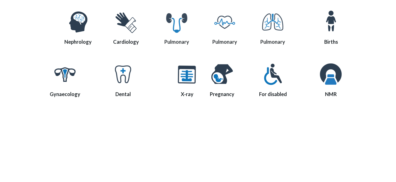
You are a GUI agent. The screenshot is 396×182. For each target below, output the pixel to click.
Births (334, 42)
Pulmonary (179, 42)
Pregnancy (222, 94)
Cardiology (126, 42)
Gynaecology (61, 94)
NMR (334, 94)
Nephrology (78, 42)
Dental (121, 94)
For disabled (275, 94)
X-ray (190, 94)
